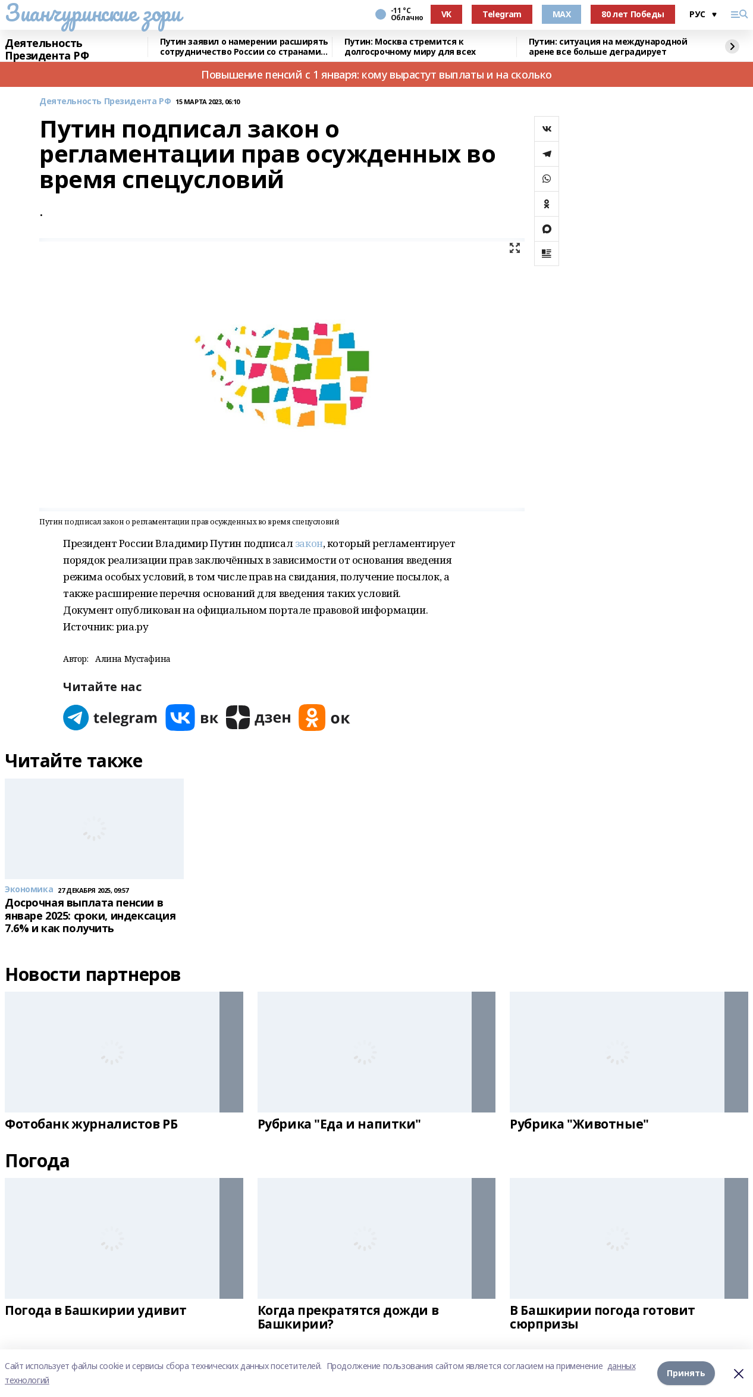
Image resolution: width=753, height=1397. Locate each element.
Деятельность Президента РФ (47, 49)
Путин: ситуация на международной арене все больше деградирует (608, 47)
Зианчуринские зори (92, 12)
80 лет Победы (632, 14)
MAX (562, 14)
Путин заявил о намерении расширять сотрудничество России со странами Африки (244, 47)
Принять (686, 1373)
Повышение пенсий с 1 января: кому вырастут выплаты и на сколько (376, 74)
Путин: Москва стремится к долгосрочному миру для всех (410, 47)
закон (309, 543)
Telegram (502, 14)
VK (446, 14)
